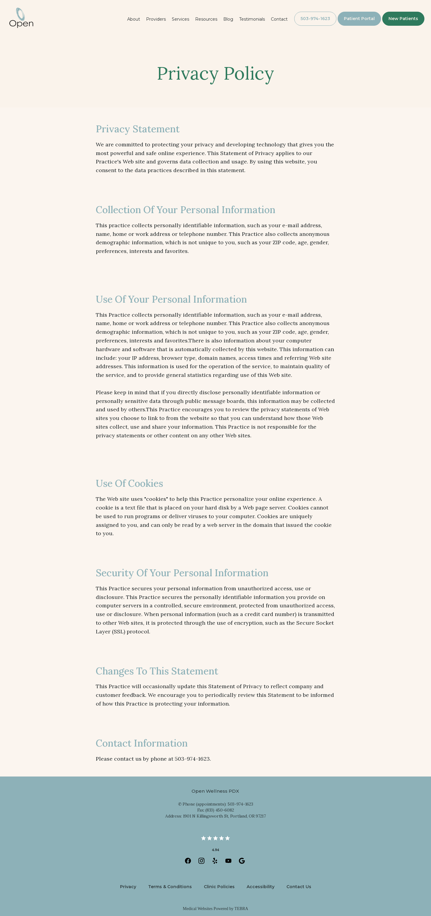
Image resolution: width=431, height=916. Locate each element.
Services (180, 19)
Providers (156, 19)
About (133, 19)
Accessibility (260, 886)
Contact (279, 19)
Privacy (128, 886)
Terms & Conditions (170, 886)
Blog (228, 19)
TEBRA (241, 908)
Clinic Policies (219, 886)
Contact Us (298, 886)
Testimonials (252, 19)
